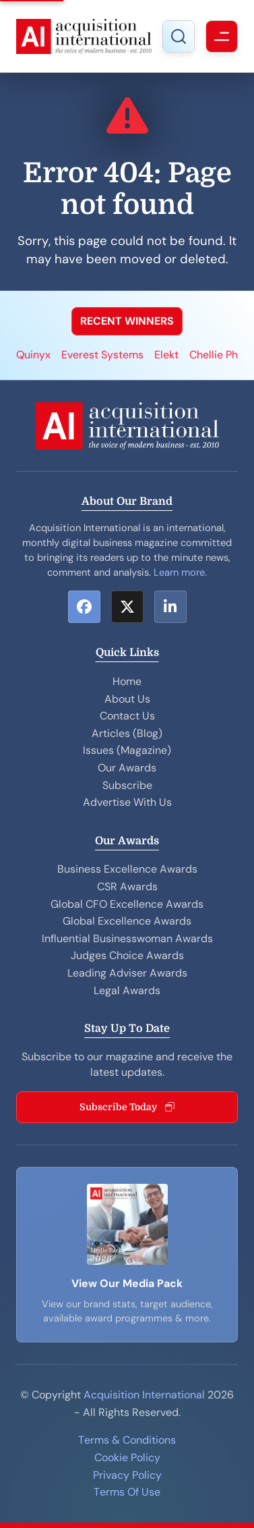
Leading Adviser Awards (127, 973)
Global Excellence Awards (127, 921)
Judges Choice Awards (127, 955)
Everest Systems (102, 355)
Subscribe (127, 785)
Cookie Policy (127, 1457)
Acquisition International (144, 1395)
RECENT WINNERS (127, 321)
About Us (127, 699)
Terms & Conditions (127, 1440)
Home (127, 681)
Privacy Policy (127, 1475)
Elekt (166, 355)
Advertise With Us (127, 802)
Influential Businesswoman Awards (127, 938)
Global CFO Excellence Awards (127, 904)
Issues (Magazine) (127, 750)
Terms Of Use (127, 1492)
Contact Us (127, 716)
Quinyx (33, 355)
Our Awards (127, 768)
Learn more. (180, 572)
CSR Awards (127, 886)
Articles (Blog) (127, 733)
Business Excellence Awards (127, 869)
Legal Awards (127, 990)
